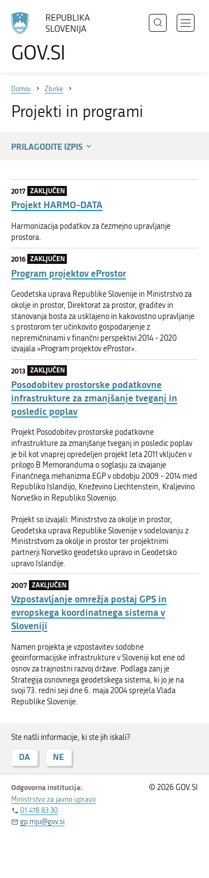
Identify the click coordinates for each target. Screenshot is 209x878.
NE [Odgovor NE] (58, 757)
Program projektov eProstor (68, 273)
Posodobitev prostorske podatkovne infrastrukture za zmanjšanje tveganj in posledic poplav (94, 398)
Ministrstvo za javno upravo (53, 799)
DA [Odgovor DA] (24, 757)
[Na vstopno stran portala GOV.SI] (55, 37)
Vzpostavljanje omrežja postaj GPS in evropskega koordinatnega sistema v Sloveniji (89, 612)
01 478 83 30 (39, 810)
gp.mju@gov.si (42, 821)
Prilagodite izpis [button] (52, 146)
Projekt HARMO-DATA (57, 204)
